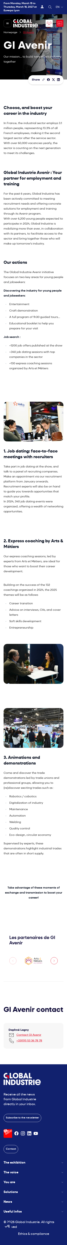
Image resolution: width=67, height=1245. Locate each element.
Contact (11, 1149)
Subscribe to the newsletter (22, 1118)
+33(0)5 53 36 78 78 (29, 1040)
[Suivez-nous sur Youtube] (36, 1133)
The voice (33, 1172)
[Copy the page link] (43, 79)
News (33, 1202)
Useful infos (33, 1211)
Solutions (33, 1192)
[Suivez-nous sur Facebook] (16, 1133)
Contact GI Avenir (28, 1035)
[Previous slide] (12, 960)
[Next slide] (54, 960)
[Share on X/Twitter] (53, 79)
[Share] (48, 79)
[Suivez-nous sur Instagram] (23, 1133)
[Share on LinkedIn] (58, 79)
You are (33, 1182)
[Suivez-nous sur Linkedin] (29, 1133)
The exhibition (33, 1162)
